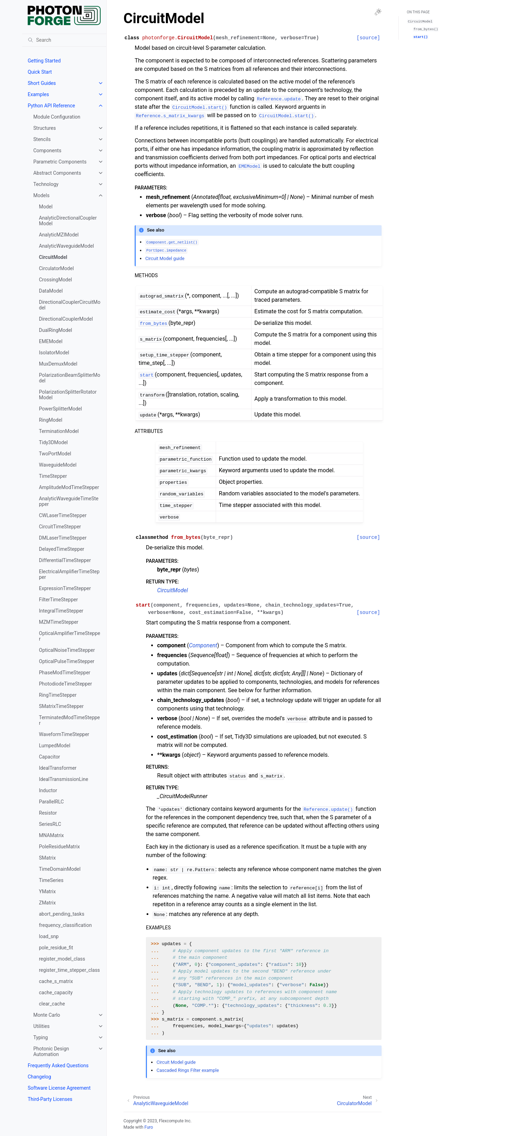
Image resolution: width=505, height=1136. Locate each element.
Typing (40, 1037)
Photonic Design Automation (51, 1051)
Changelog (39, 1077)
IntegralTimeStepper (61, 611)
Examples (38, 94)
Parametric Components (60, 162)
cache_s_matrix (56, 981)
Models (41, 195)
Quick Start (40, 72)
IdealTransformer (57, 768)
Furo (148, 1127)
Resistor (48, 813)
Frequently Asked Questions (58, 1065)
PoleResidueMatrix (59, 846)
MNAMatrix (51, 835)
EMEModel (50, 341)
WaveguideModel (57, 465)
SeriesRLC (50, 824)
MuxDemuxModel (58, 364)
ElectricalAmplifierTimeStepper (69, 574)
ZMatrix (47, 903)
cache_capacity (56, 992)
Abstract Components (57, 173)
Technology (46, 184)
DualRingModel (55, 330)
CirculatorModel (56, 268)
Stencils (41, 139)
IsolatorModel (54, 352)
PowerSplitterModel (60, 409)
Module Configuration (56, 117)
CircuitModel (53, 257)
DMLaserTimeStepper (63, 538)
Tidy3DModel (53, 442)
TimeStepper (53, 476)
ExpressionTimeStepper (65, 588)
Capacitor (49, 757)
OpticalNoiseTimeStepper (67, 650)
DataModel (51, 291)
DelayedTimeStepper (61, 549)
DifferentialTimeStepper (65, 560)
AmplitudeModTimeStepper (69, 487)
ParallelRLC (51, 801)
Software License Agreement (59, 1088)
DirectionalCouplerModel (66, 319)
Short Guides (42, 83)
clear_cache (52, 1004)
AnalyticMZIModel (59, 235)
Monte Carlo (46, 1015)
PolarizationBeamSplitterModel (69, 377)
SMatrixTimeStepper (61, 706)
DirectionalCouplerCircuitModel (69, 304)
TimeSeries (51, 880)
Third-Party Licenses (50, 1099)
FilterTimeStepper (58, 599)
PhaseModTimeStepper (64, 672)
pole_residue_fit (56, 947)
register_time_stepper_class (69, 970)
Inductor (48, 790)
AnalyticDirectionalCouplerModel (68, 220)
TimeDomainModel (60, 869)
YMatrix (47, 891)
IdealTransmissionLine (63, 779)
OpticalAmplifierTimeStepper (69, 636)
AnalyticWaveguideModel (66, 246)
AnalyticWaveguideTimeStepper (69, 501)
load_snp (49, 936)
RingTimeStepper (57, 695)
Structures (44, 128)
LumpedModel (54, 745)
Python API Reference (51, 105)
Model (46, 206)
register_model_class (62, 959)
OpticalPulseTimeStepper (66, 661)
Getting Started (44, 61)
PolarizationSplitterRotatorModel (67, 394)
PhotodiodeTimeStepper (65, 684)
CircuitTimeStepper (60, 526)
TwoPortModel (55, 453)
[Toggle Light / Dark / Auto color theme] (378, 11)
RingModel (50, 420)
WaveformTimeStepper (64, 734)
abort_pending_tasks (61, 914)
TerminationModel (59, 431)
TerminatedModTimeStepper (69, 720)
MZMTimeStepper (58, 622)
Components (47, 150)
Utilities (41, 1026)
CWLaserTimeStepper (63, 515)
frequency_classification (65, 925)
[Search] (64, 40)
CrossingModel (55, 279)
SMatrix (47, 858)
